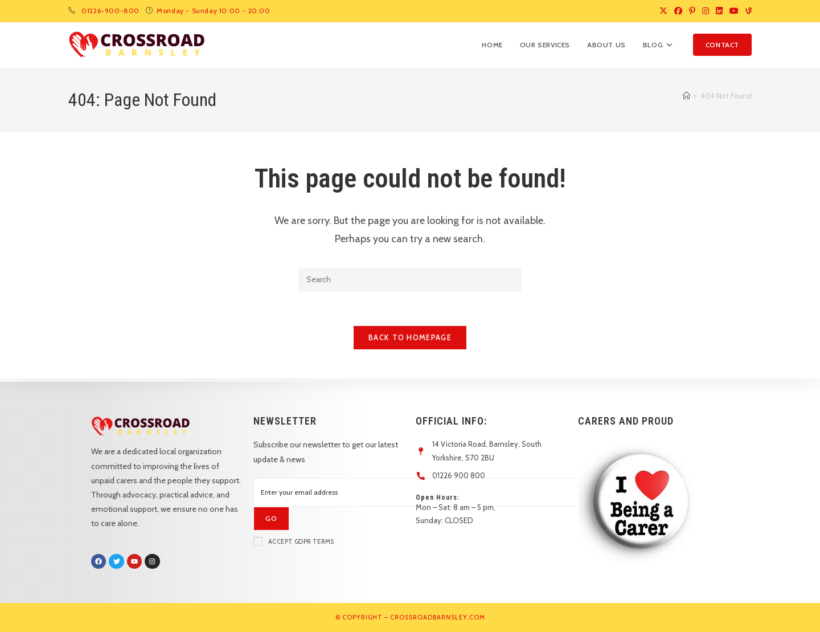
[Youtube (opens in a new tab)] (734, 11)
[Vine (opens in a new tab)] (747, 11)
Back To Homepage (410, 337)
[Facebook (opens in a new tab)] (678, 11)
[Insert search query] (410, 279)
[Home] (686, 95)
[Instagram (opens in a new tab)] (705, 11)
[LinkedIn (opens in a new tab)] (719, 11)
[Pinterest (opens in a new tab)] (692, 11)
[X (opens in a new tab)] (663, 11)
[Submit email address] (271, 519)
